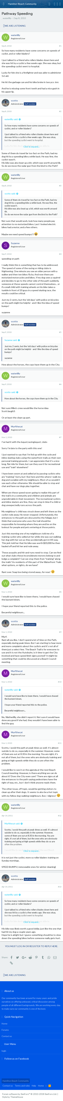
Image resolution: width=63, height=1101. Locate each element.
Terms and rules (22, 1085)
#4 (60, 254)
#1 (60, 46)
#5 (60, 332)
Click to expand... (31, 146)
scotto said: (10, 193)
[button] (4, 4)
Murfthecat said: (12, 823)
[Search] (60, 4)
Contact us (7, 1036)
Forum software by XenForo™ (29, 1094)
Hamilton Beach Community (16, 1081)
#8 (60, 592)
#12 (59, 815)
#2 (60, 111)
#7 (60, 437)
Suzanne (15, 243)
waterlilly (7, 18)
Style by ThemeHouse (12, 1097)
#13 (59, 886)
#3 (60, 185)
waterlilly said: (11, 119)
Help (34, 1085)
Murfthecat (17, 426)
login (4, 1051)
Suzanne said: (11, 340)
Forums (5, 1030)
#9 (60, 632)
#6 (60, 384)
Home (4, 1023)
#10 (59, 682)
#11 (59, 743)
